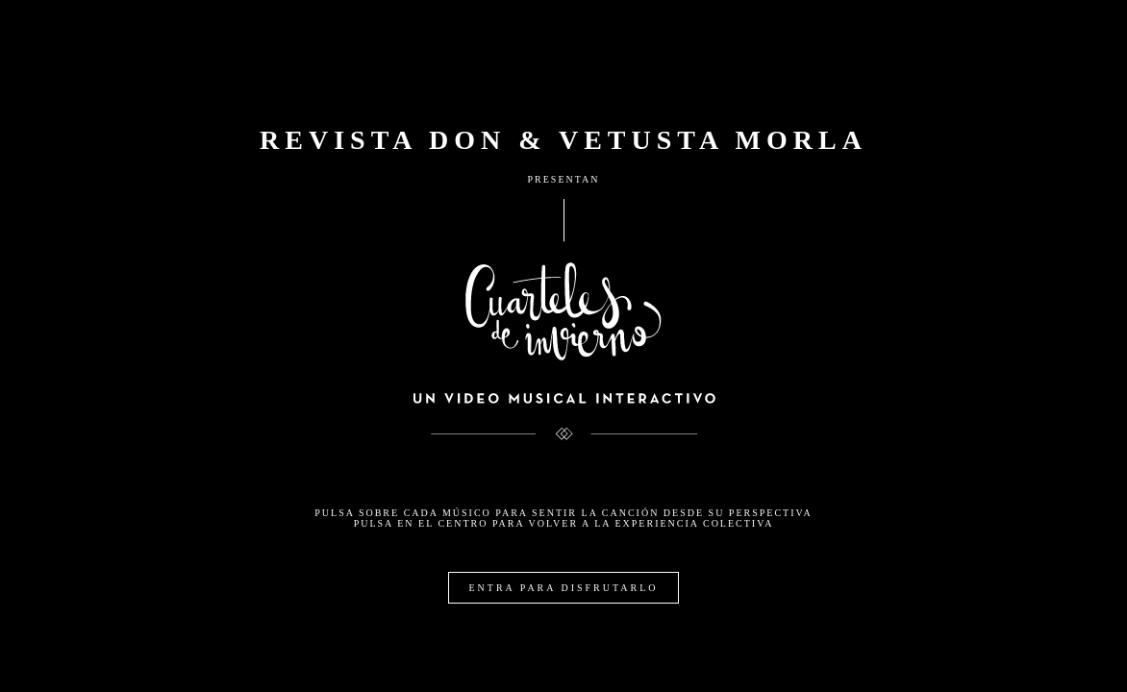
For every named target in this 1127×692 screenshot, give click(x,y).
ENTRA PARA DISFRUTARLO (563, 587)
